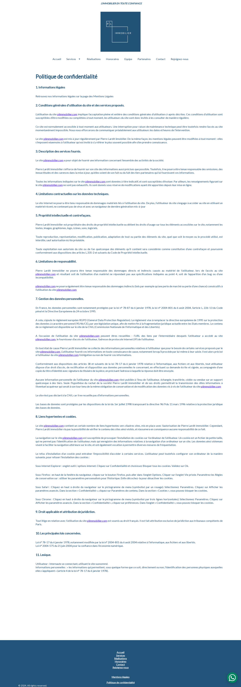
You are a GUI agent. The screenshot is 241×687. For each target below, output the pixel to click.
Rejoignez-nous (179, 59)
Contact (160, 59)
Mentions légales (121, 677)
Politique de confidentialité (120, 682)
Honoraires (112, 59)
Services (71, 59)
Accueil (57, 59)
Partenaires (144, 59)
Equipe (128, 59)
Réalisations (94, 59)
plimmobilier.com (67, 130)
